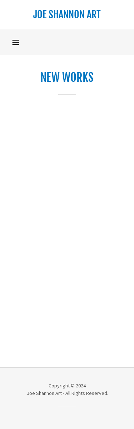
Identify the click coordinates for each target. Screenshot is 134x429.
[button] (16, 42)
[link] (67, 15)
